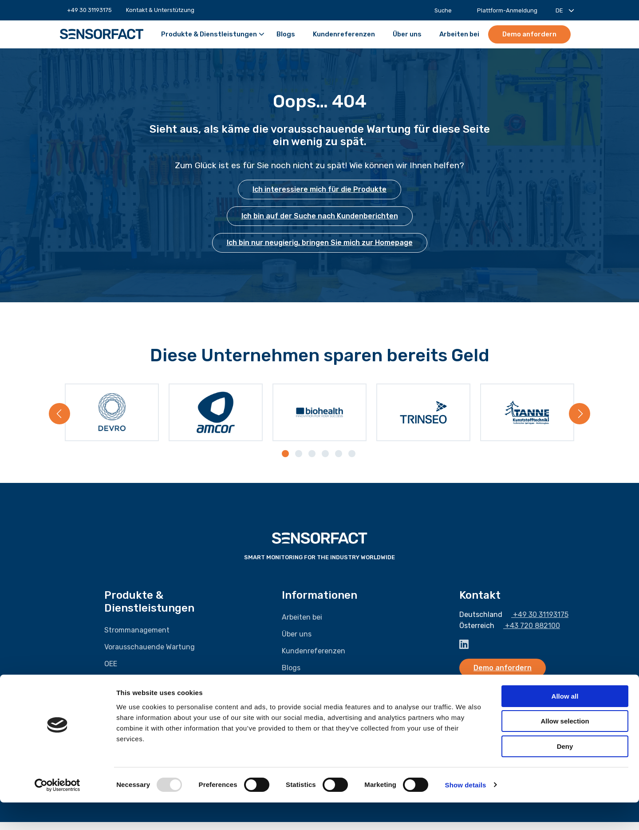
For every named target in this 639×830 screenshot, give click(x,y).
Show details (465, 812)
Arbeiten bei (459, 34)
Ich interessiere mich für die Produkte (319, 189)
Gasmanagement (133, 688)
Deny (565, 774)
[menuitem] (89, 10)
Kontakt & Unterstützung (160, 10)
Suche (438, 10)
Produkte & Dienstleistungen (213, 34)
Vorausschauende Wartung (149, 655)
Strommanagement (137, 638)
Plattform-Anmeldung (502, 10)
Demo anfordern (529, 34)
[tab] (286, 462)
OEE (110, 672)
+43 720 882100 (528, 634)
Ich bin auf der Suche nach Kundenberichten (319, 216)
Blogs (285, 34)
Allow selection (564, 749)
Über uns (407, 34)
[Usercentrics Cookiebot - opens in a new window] (57, 812)
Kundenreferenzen (344, 34)
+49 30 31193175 (86, 10)
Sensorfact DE (101, 34)
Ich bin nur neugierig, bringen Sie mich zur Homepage (320, 242)
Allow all (565, 723)
